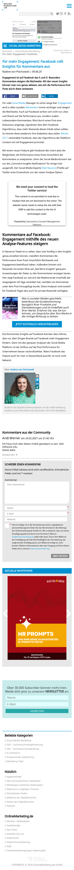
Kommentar (11, 480)
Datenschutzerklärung (39, 548)
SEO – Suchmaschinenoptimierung (25, 744)
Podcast (11, 806)
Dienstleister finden (17, 793)
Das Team (12, 829)
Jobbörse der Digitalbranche (21, 797)
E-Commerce (13, 753)
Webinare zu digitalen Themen (23, 789)
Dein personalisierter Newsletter (24, 781)
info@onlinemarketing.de (23, 536)
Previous (7, 613)
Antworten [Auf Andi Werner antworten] (8, 454)
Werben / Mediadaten (18, 821)
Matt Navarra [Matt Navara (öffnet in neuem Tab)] (49, 167)
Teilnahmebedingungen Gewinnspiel (26, 850)
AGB (9, 846)
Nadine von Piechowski (22, 369)
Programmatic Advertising (20, 757)
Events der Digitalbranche (20, 802)
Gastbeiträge (13, 825)
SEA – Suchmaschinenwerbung (23, 749)
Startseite (7, 51)
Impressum (13, 838)
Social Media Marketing (27, 51)
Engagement (65, 102)
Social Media (19, 102)
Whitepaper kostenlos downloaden (25, 785)
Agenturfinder (14, 776)
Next (67, 613)
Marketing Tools (15, 761)
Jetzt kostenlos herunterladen (37, 324)
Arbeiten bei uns (15, 834)
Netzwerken (31, 107)
